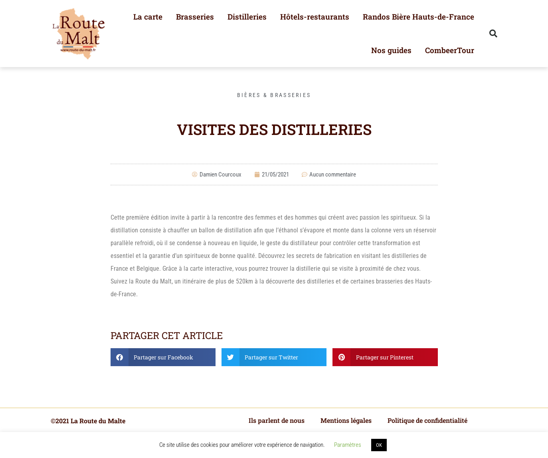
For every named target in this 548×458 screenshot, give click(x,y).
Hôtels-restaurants (314, 17)
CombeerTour (449, 50)
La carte (147, 17)
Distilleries (247, 17)
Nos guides (391, 50)
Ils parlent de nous (277, 420)
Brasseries (195, 17)
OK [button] (379, 445)
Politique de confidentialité (427, 420)
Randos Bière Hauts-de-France (418, 17)
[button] (493, 34)
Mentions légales (346, 420)
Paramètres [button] (347, 444)
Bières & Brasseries (274, 95)
